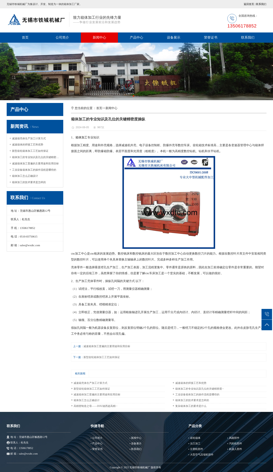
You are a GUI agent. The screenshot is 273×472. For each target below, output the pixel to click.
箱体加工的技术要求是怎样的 (29, 182)
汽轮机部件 (235, 443)
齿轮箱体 (195, 438)
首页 (25, 37)
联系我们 (261, 4)
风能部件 (234, 438)
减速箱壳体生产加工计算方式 (29, 138)
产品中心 (136, 37)
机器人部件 (235, 449)
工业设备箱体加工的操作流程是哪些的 (34, 169)
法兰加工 (195, 443)
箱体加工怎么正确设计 (25, 176)
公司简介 (62, 37)
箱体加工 (81, 137)
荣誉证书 (210, 37)
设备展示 (173, 37)
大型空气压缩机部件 (201, 454)
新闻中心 (99, 37)
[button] (133, 96)
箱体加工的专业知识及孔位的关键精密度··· (36, 157)
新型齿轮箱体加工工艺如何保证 (30, 151)
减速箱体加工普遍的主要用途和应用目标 (35, 163)
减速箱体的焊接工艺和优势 (27, 144)
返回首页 (249, 4)
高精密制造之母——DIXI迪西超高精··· (95, 406)
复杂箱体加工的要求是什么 (190, 406)
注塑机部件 (196, 449)
